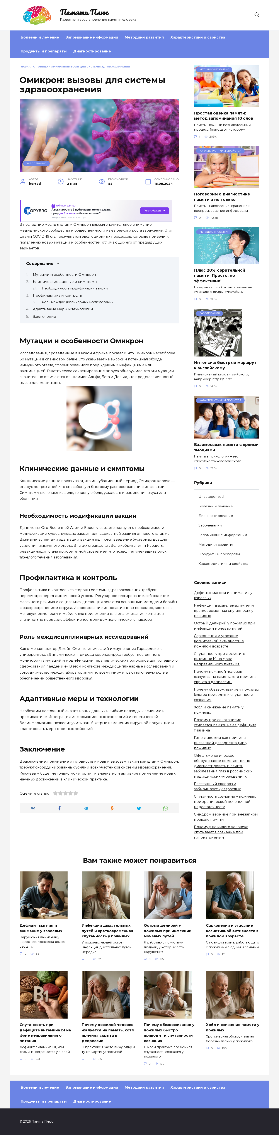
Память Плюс (84, 12)
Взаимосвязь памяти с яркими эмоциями (226, 447)
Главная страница (34, 66)
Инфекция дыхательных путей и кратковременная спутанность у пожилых (224, 610)
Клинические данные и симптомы (65, 282)
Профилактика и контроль (57, 295)
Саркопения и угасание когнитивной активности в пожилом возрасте (219, 641)
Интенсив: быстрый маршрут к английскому (225, 365)
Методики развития (144, 37)
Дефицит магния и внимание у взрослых (42, 928)
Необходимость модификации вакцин (75, 288)
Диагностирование (92, 51)
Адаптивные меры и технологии (63, 309)
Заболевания (36, 163)
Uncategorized (211, 496)
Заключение (44, 316)
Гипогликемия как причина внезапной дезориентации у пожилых (220, 743)
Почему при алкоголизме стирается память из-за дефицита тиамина (225, 725)
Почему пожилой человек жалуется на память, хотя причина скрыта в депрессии (225, 676)
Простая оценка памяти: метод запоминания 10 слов (223, 116)
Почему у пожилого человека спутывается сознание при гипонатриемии (221, 832)
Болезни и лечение (40, 37)
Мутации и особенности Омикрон (64, 274)
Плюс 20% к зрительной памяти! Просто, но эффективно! (219, 275)
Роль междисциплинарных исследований (78, 302)
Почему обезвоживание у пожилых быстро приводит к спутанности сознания (226, 694)
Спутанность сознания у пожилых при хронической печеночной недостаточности (225, 801)
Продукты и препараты (44, 51)
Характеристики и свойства (197, 37)
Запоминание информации (92, 37)
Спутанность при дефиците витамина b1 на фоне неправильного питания (219, 659)
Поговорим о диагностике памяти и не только (222, 197)
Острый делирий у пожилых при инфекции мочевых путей (169, 930)
